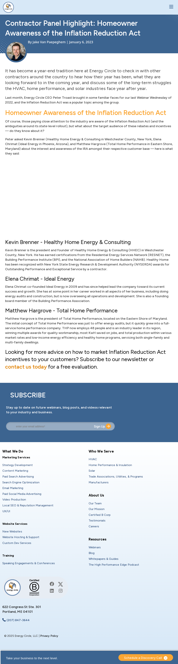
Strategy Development (17, 465)
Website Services (15, 524)
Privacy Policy (49, 636)
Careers (94, 526)
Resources (98, 539)
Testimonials (97, 520)
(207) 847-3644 (18, 620)
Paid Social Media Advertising (21, 494)
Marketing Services (16, 457)
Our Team (95, 503)
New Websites (12, 531)
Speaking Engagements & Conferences (28, 563)
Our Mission (97, 509)
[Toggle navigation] (170, 7)
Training (8, 555)
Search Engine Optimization (21, 482)
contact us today (26, 366)
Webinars (95, 547)
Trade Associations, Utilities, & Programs (116, 476)
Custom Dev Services (16, 543)
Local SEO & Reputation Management (28, 505)
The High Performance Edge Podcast (114, 564)
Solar (92, 470)
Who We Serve (101, 451)
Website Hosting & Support (20, 537)
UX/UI (6, 511)
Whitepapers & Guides (104, 559)
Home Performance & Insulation (110, 465)
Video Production (14, 499)
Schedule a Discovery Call (143, 658)
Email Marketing (12, 488)
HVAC (93, 459)
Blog (92, 553)
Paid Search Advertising (18, 476)
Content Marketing (15, 470)
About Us (96, 495)
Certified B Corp (100, 515)
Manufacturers (99, 482)
